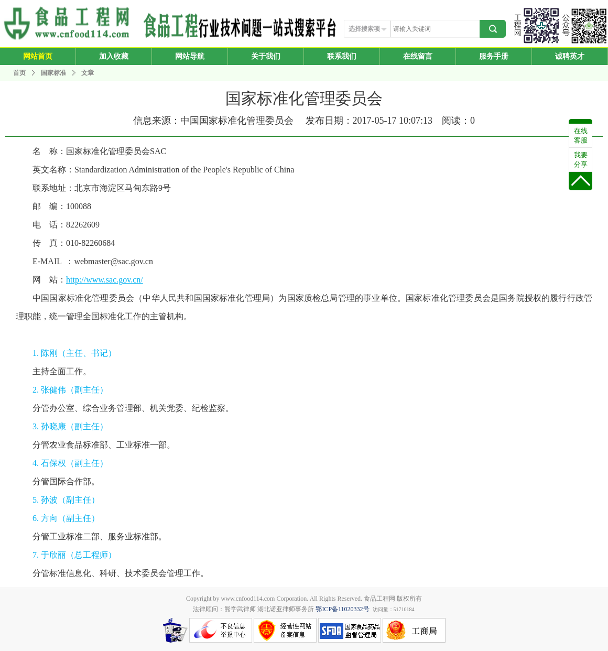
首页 (19, 73)
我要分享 (581, 159)
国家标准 (53, 73)
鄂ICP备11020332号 (342, 609)
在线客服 (581, 135)
